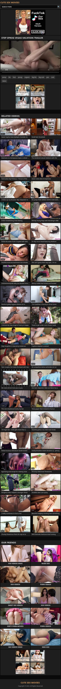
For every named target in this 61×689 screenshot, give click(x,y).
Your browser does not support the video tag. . (30, 58)
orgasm (26, 77)
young (20, 77)
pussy (4, 77)
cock (52, 77)
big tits (34, 77)
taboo (4, 81)
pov (48, 77)
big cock (41, 77)
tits (10, 77)
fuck (14, 77)
